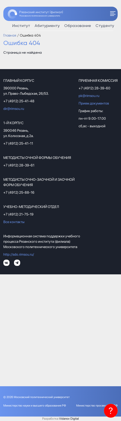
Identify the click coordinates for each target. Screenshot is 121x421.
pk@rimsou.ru (89, 96)
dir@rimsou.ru (13, 109)
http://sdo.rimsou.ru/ (18, 254)
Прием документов (94, 103)
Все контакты (13, 222)
